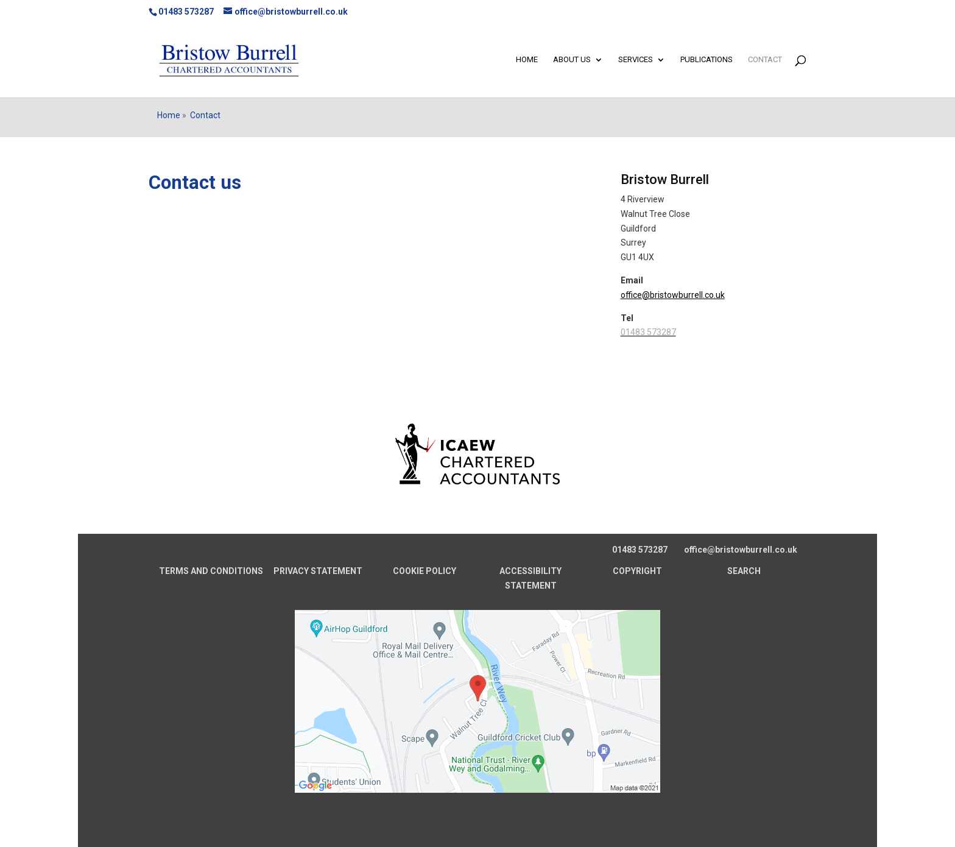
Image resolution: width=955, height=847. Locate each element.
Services (635, 59)
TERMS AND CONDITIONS (211, 571)
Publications (706, 59)
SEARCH (744, 571)
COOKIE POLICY (424, 571)
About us (572, 59)
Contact (765, 59)
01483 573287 (186, 11)
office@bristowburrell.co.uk (673, 295)
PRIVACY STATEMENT (317, 571)
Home (527, 59)
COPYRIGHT (637, 571)
